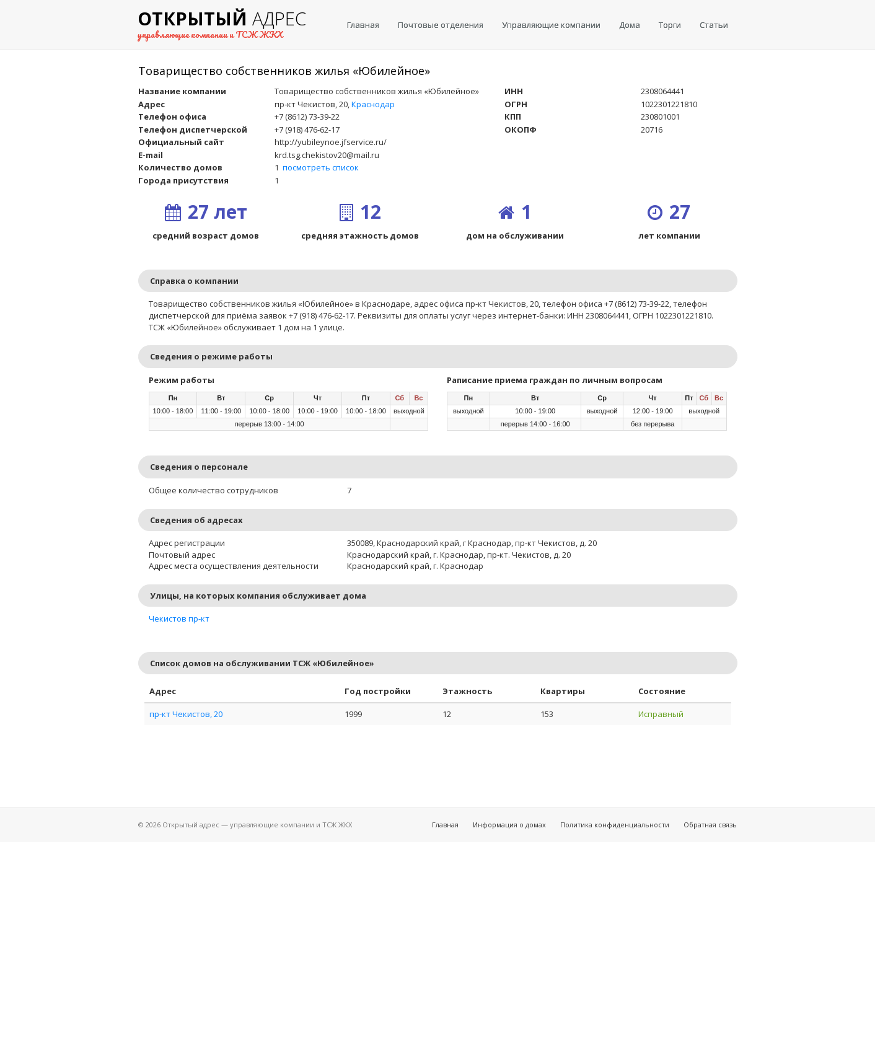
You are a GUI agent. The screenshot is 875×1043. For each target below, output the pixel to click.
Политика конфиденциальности (614, 824)
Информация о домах (509, 824)
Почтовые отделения (440, 24)
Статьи (714, 24)
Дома (629, 24)
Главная (363, 24)
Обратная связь (710, 824)
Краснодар (373, 104)
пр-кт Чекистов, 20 (185, 714)
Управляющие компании (551, 24)
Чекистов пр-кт (179, 618)
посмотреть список (321, 167)
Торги (670, 24)
